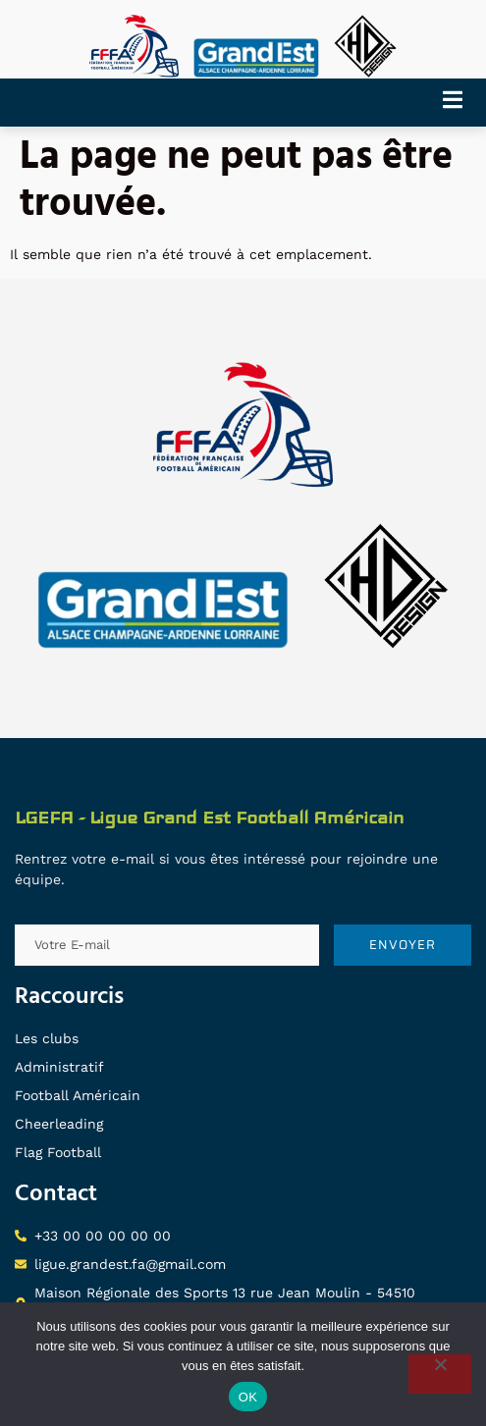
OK (248, 1397)
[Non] (439, 1374)
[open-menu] (459, 102)
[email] (167, 945)
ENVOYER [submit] (402, 944)
